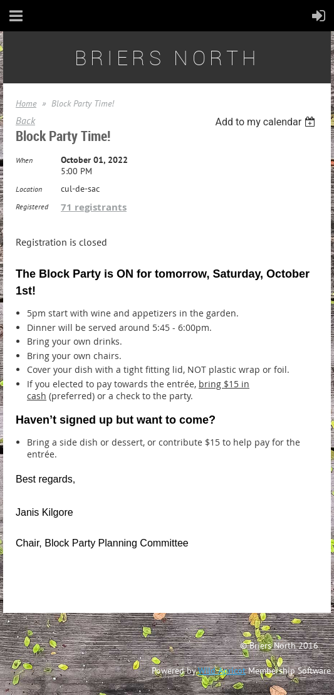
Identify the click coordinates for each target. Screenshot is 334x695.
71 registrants (94, 207)
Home (26, 103)
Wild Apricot (222, 670)
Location (29, 189)
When (24, 160)
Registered (32, 206)
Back (25, 120)
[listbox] (266, 122)
